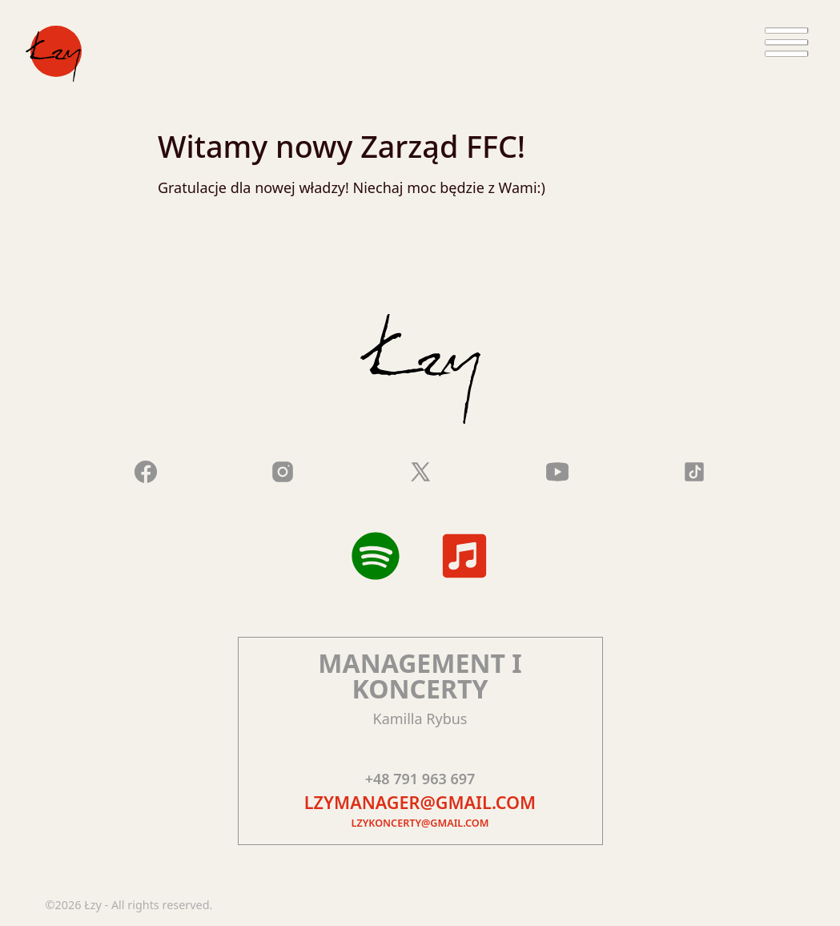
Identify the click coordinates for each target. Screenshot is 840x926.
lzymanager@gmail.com (420, 802)
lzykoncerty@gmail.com (420, 823)
